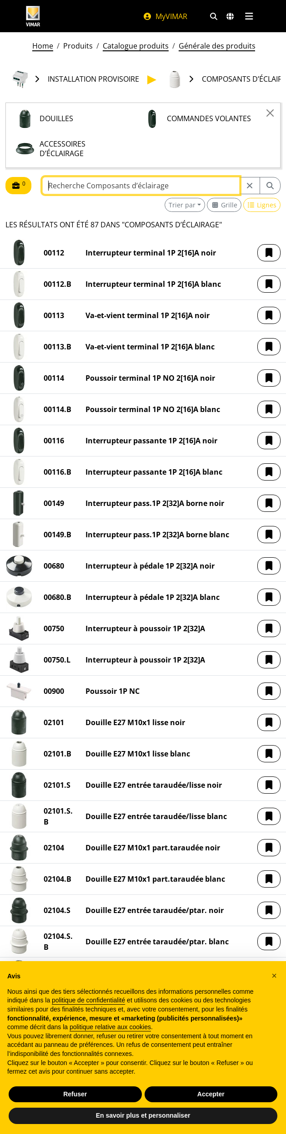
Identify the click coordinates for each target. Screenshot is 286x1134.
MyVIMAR (165, 16)
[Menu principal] (249, 16)
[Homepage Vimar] (33, 16)
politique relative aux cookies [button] (110, 1027)
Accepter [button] (211, 1094)
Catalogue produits (136, 46)
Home (42, 46)
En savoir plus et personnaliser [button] (143, 1115)
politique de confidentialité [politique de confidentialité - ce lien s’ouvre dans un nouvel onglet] (88, 1000)
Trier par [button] (182, 205)
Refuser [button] (75, 1094)
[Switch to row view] (262, 205)
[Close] (270, 113)
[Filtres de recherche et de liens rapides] (213, 16)
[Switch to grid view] (224, 205)
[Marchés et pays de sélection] (230, 16)
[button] (269, 252)
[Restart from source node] (249, 185)
